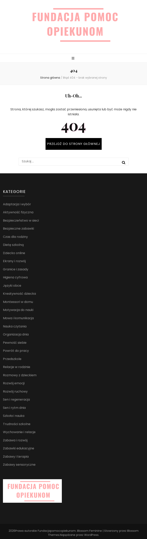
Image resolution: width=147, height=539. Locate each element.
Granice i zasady (15, 269)
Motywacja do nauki (18, 310)
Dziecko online (14, 253)
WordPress (91, 535)
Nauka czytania (14, 326)
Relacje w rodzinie (16, 367)
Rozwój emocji (14, 383)
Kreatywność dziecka (19, 293)
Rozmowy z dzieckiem (20, 375)
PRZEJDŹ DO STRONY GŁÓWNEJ (73, 144)
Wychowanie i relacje (19, 432)
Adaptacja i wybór (17, 204)
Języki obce (12, 285)
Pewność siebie (14, 342)
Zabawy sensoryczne (19, 464)
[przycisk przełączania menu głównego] (73, 58)
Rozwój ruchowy (15, 391)
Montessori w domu (18, 302)
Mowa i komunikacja (18, 318)
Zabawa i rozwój (15, 440)
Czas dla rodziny (15, 237)
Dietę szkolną (13, 245)
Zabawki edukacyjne (18, 448)
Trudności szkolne (16, 424)
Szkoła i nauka (13, 416)
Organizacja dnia (16, 334)
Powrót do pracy (16, 350)
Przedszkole (12, 359)
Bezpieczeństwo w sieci (21, 220)
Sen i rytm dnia (14, 407)
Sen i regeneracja (16, 399)
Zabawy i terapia (16, 456)
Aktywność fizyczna (18, 212)
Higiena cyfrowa (15, 277)
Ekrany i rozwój (14, 261)
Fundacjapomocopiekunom (57, 531)
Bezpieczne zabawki (18, 228)
